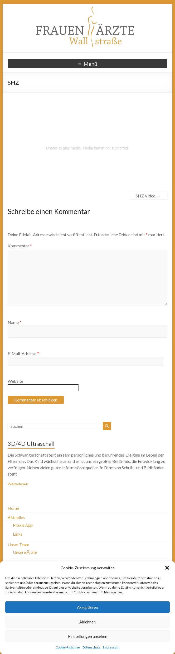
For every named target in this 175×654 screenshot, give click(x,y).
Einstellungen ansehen (87, 636)
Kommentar (20, 245)
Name (14, 322)
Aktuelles (16, 517)
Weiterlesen (18, 484)
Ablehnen (87, 621)
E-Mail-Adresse (23, 353)
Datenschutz (91, 647)
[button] (167, 567)
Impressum (111, 647)
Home (13, 508)
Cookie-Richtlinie (68, 647)
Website (15, 381)
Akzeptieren (87, 607)
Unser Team (18, 544)
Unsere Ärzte (25, 552)
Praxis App (23, 524)
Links (17, 533)
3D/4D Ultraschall (31, 443)
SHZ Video (148, 195)
